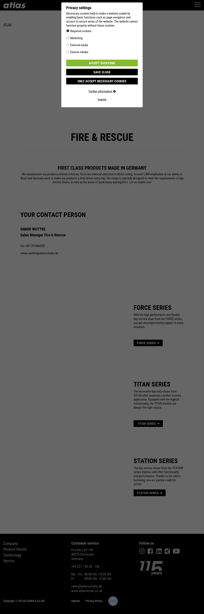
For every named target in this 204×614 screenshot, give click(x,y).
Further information (102, 91)
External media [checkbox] (79, 45)
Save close (102, 72)
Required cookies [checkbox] (80, 31)
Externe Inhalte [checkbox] (79, 52)
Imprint (102, 99)
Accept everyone (102, 63)
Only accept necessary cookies (102, 81)
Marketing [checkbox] (76, 38)
